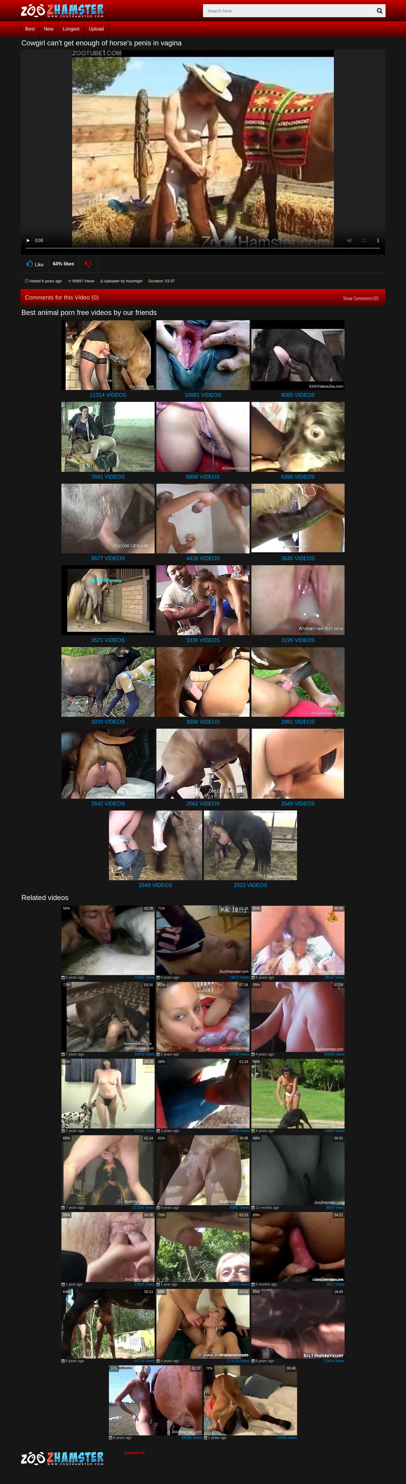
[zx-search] (294, 10)
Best (30, 28)
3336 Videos (203, 640)
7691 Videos (108, 477)
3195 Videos (298, 640)
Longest (71, 28)
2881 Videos (298, 722)
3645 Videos (298, 558)
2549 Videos (298, 804)
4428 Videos (203, 558)
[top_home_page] (65, 10)
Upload (96, 28)
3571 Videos (108, 640)
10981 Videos (203, 395)
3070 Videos (108, 722)
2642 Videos (108, 804)
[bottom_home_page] (72, 1458)
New (48, 28)
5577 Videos (108, 558)
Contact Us (134, 1452)
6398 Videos (298, 477)
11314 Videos (108, 395)
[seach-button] (380, 10)
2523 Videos (250, 885)
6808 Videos (203, 477)
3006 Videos (203, 722)
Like (34, 264)
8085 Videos (298, 395)
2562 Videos (203, 804)
